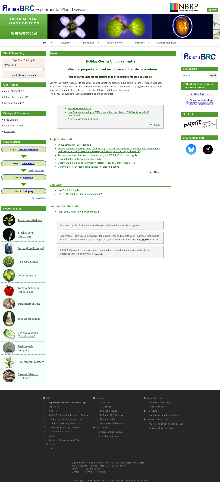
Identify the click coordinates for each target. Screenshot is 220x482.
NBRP (144, 239)
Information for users (16, 97)
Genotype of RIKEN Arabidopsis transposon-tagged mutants (88, 166)
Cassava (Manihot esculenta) (28, 376)
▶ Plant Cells (107, 419)
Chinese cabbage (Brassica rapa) (28, 334)
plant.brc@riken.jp (95, 471)
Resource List (106, 402)
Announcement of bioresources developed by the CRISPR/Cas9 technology (97, 155)
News (51, 435)
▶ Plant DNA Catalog (111, 414)
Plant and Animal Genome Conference (78, 211)
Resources (65, 42)
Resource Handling (159, 402)
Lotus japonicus (27, 275)
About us (158, 172)
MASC (98, 253)
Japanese (54, 406)
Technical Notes (115, 42)
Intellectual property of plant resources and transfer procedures (110, 69)
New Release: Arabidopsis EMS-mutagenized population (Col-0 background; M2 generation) (108, 113)
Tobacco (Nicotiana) (29, 318)
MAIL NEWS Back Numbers (163, 415)
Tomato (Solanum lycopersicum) (28, 290)
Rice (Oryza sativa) (28, 261)
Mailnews (140, 42)
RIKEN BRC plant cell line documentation (80, 193)
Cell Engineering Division (65, 423)
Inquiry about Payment (162, 427)
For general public (14, 102)
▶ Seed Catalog (108, 410)
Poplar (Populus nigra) (31, 248)
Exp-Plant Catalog (68, 190)
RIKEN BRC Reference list (112, 423)
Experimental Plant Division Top (67, 402)
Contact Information (166, 42)
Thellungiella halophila (25, 348)
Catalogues (105, 406)
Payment (28, 177)
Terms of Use (39, 198)
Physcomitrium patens (31, 362)
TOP (45, 42)
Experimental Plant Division (108, 480)
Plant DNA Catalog (13, 125)
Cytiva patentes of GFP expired (74, 144)
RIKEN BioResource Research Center (69, 414)
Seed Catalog (11, 119)
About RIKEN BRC (14, 91)
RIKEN (53, 410)
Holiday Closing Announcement (110, 61)
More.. (157, 124)
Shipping (28, 191)
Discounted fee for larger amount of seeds (79, 158)
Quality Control (36, 170)
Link (51, 447)
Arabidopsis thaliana (30, 220)
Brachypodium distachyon (26, 234)
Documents (28, 163)
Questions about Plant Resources (167, 423)
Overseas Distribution (111, 431)
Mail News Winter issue (79, 108)
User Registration (28, 149)
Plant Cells (9, 131)
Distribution (88, 42)
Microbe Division (60, 431)
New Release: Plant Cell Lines (83, 118)
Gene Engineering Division (65, 427)
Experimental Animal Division (67, 419)
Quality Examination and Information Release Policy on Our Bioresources (96, 162)
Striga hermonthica (29, 303)
